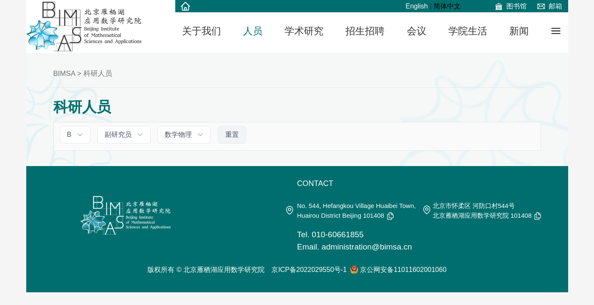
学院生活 (467, 30)
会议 (416, 30)
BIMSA (64, 73)
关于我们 (201, 30)
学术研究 (304, 30)
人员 (252, 30)
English (417, 6)
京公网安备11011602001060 (403, 269)
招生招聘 (364, 30)
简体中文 (447, 6)
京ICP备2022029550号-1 (309, 269)
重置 (232, 134)
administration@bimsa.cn (367, 246)
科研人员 (97, 73)
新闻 (519, 30)
